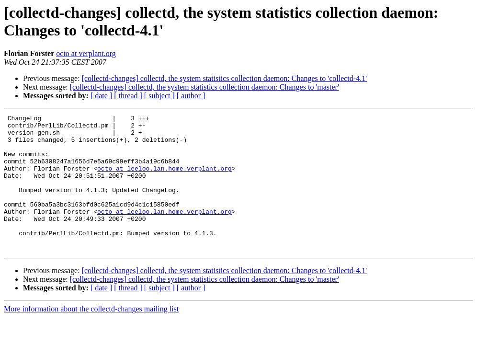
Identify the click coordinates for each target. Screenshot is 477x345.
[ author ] (191, 96)
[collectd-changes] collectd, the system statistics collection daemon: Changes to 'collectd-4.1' (224, 78)
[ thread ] (128, 96)
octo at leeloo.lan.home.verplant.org (164, 179)
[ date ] (101, 96)
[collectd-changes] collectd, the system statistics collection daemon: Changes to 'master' (204, 87)
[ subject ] (159, 96)
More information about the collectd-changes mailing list (91, 336)
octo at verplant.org (86, 53)
